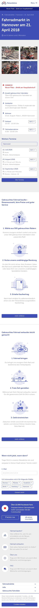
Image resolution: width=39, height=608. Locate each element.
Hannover (19, 15)
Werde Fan (10, 517)
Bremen (6, 483)
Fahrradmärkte (9, 15)
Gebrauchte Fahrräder (11, 591)
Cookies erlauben (19, 604)
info (32, 121)
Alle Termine (19, 180)
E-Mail (4, 469)
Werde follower (29, 518)
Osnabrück (27, 483)
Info (4, 587)
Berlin (5, 486)
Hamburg (15, 486)
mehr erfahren (19, 316)
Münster (16, 483)
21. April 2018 (29, 15)
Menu (34, 3)
